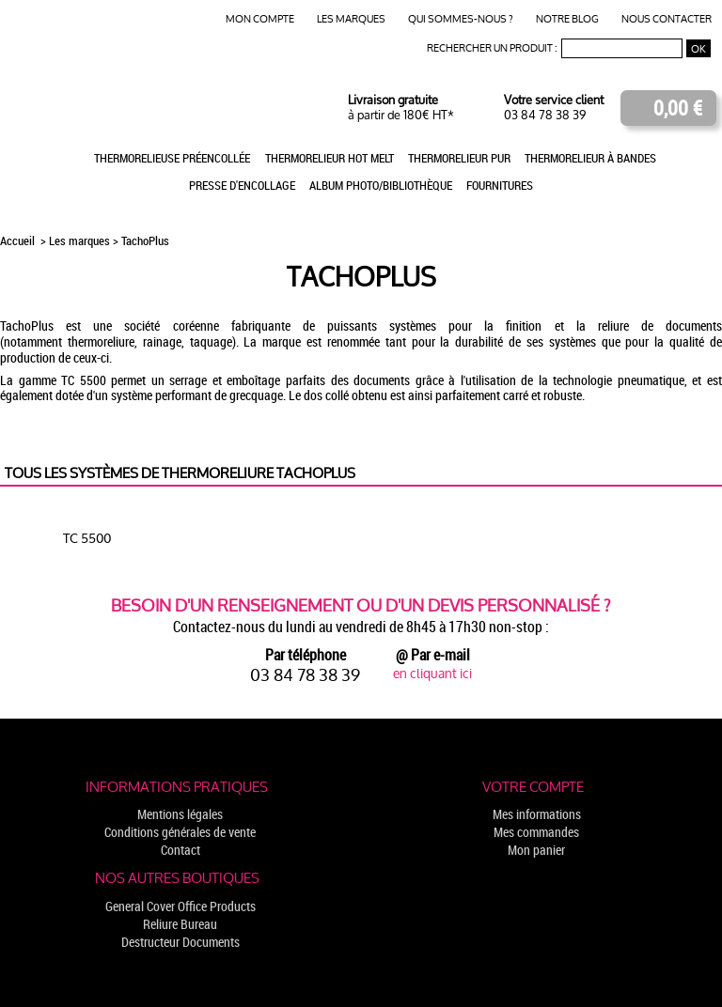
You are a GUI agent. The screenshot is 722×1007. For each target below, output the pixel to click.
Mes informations (537, 814)
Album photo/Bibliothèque (380, 185)
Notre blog (567, 19)
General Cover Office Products (180, 906)
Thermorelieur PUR (459, 157)
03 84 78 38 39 (545, 115)
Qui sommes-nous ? (460, 19)
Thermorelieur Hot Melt (329, 157)
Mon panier (536, 850)
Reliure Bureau (180, 924)
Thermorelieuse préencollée (172, 157)
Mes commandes (536, 832)
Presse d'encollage (242, 185)
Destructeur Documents (180, 942)
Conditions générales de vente (180, 832)
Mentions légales (180, 814)
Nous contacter (666, 19)
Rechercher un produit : (492, 48)
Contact (180, 850)
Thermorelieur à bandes (590, 157)
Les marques (351, 19)
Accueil (19, 241)
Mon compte (260, 19)
